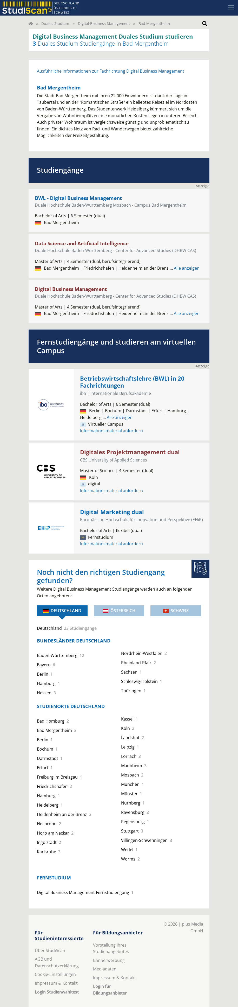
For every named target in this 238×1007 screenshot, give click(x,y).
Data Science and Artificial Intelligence (82, 243)
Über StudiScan (50, 950)
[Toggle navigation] (231, 8)
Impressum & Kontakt (56, 983)
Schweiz (176, 610)
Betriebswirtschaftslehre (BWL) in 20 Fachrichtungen (132, 381)
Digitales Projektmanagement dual (130, 452)
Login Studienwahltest (57, 992)
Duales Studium (55, 23)
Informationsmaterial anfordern (111, 430)
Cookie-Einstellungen (55, 974)
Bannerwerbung (109, 960)
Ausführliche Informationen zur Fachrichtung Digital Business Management (110, 71)
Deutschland (62, 610)
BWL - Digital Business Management (78, 197)
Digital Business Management (104, 23)
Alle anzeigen (185, 268)
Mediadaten (104, 969)
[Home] (31, 23)
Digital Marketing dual (112, 512)
